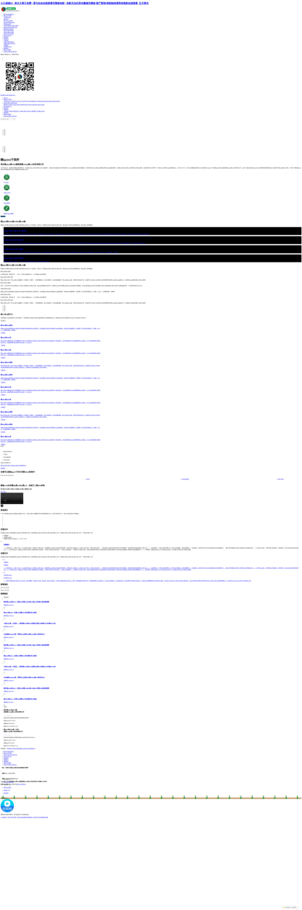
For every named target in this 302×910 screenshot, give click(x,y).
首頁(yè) (6, 98)
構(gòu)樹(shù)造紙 (9, 34)
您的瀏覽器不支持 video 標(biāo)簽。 (12, 498)
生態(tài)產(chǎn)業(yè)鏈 (10, 27)
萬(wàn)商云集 (13, 784)
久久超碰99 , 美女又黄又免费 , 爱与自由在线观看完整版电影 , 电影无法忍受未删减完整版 (24, 817)
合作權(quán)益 (8, 46)
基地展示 (6, 37)
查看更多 (3, 468)
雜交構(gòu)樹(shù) (9, 29)
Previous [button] (3, 320)
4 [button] (4, 134)
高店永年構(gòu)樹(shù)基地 (11, 25)
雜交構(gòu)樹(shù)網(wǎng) (8, 95)
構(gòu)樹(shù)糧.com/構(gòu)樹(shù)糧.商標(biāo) (13, 465)
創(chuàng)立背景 (8, 20)
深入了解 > (3, 491)
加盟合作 (6, 38)
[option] (151, 122)
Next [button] (2, 446)
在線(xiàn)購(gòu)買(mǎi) (10, 51)
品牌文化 (6, 19)
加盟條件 (6, 45)
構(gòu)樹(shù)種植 (9, 30)
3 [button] (4, 133)
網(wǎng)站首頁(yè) (9, 14)
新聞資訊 (6, 48)
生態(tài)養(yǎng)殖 (9, 32)
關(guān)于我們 (8, 15)
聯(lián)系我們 (7, 50)
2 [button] (4, 131)
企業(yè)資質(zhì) (21, 784)
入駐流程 (6, 40)
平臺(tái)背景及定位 (9, 42)
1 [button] (4, 130)
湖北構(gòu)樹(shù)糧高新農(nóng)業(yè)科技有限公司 (21, 748)
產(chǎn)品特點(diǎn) (9, 22)
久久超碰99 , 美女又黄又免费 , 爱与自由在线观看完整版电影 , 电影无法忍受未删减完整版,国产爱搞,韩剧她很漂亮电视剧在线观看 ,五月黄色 (75, 3)
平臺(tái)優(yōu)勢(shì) (9, 43)
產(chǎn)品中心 (8, 35)
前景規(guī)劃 (7, 24)
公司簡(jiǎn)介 (7, 17)
